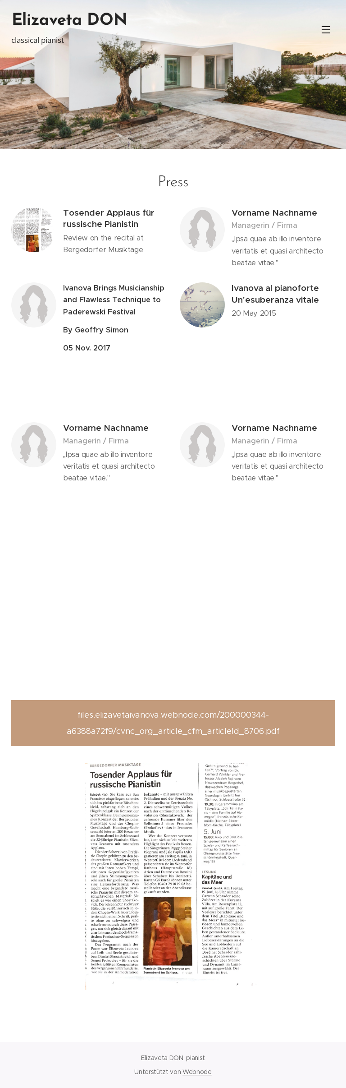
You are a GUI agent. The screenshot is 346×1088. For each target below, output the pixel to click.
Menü (326, 29)
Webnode (197, 1072)
